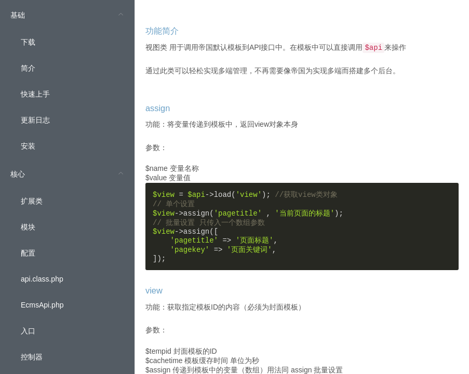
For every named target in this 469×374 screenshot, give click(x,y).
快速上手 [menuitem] (35, 94)
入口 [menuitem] (28, 331)
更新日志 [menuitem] (35, 120)
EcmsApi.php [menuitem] (42, 305)
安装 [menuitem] (28, 146)
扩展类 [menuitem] (32, 201)
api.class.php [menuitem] (42, 279)
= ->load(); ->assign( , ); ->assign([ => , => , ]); (248, 227)
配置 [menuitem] (28, 253)
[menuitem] (67, 79)
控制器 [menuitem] (32, 357)
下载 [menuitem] (28, 42)
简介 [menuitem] (28, 68)
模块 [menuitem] (28, 227)
